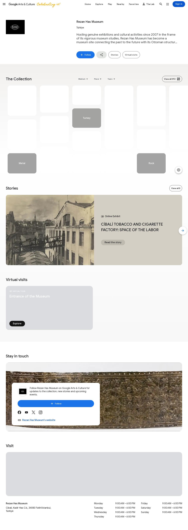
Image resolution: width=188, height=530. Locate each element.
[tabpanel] (22, 129)
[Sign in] (179, 4)
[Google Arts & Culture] (34, 4)
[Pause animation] (178, 169)
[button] (4, 4)
